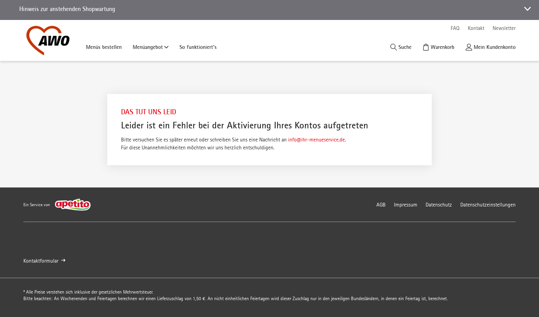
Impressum (405, 204)
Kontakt (476, 28)
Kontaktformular (44, 260)
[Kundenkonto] (490, 47)
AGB (381, 204)
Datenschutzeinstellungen (488, 204)
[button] (269, 10)
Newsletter (504, 28)
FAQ (455, 28)
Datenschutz (439, 204)
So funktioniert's (198, 46)
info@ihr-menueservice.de (316, 139)
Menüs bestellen (104, 46)
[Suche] (400, 47)
